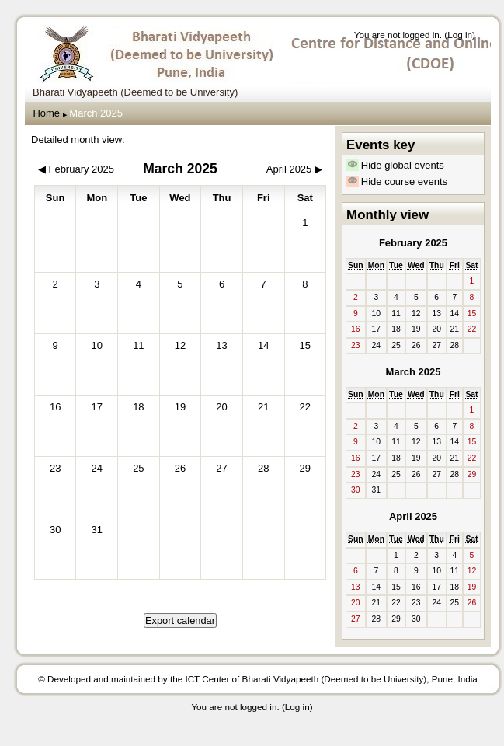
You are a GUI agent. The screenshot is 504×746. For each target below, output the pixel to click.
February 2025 (413, 243)
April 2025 (413, 516)
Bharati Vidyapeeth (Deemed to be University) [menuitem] (135, 92)
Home (46, 113)
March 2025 (96, 113)
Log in (459, 35)
